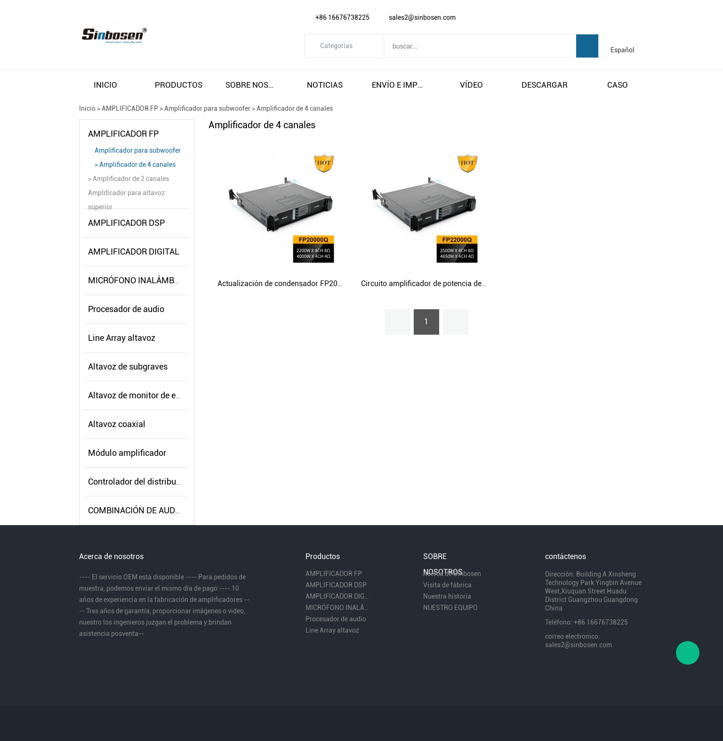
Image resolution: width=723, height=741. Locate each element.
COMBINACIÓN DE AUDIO (135, 510)
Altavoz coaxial (116, 424)
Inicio (87, 108)
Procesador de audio (126, 309)
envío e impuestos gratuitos (398, 85)
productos (178, 85)
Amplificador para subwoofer (207, 108)
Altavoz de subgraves (128, 366)
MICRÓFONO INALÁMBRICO (140, 280)
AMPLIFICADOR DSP (126, 223)
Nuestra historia (447, 596)
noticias (325, 85)
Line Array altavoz (121, 338)
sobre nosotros (251, 85)
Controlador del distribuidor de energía (159, 481)
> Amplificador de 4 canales (135, 164)
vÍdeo (471, 85)
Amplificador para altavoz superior (126, 194)
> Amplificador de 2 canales (128, 178)
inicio (105, 85)
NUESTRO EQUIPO (450, 607)
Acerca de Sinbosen (452, 573)
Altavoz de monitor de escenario (148, 395)
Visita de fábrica (447, 585)
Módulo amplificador (127, 453)
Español (623, 50)
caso (617, 85)
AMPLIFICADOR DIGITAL (133, 251)
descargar (545, 85)
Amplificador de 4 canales (295, 108)
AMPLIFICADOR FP (130, 108)
